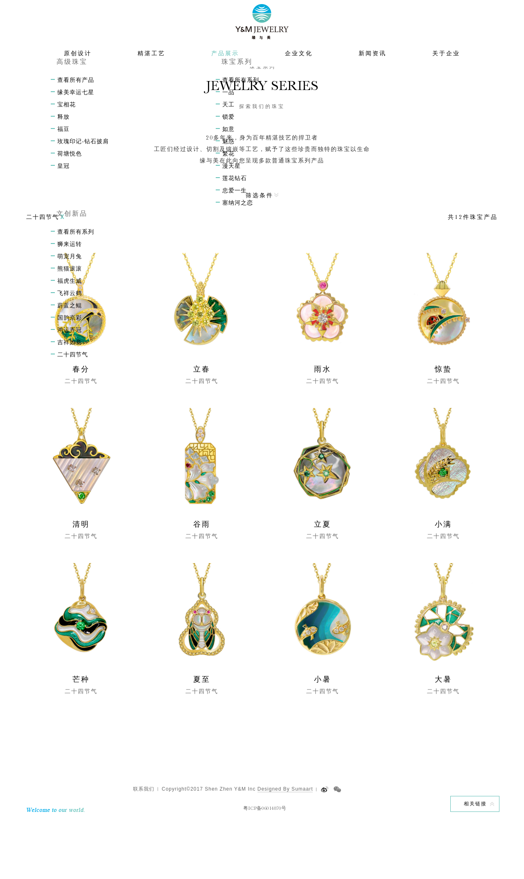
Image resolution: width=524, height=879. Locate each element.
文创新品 (268, 87)
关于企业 (446, 69)
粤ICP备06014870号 (264, 863)
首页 (214, 87)
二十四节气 (301, 87)
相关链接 (475, 858)
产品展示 (225, 69)
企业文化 (299, 69)
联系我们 (143, 844)
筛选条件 (259, 250)
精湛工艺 (151, 69)
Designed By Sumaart (285, 844)
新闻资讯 (372, 69)
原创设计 (78, 69)
